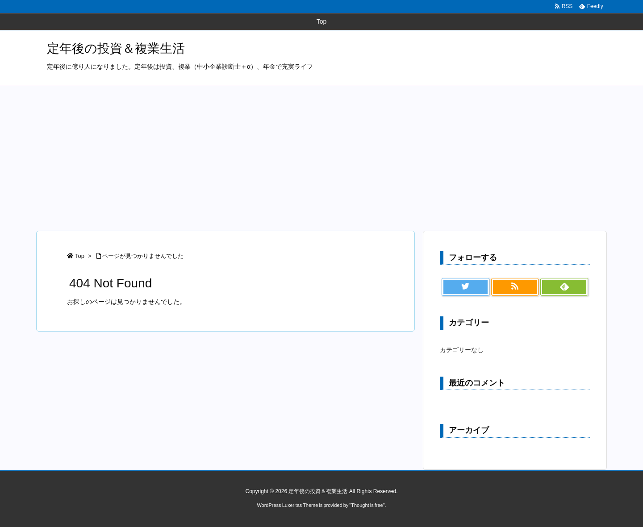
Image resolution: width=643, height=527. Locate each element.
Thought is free (367, 505)
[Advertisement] (321, 152)
